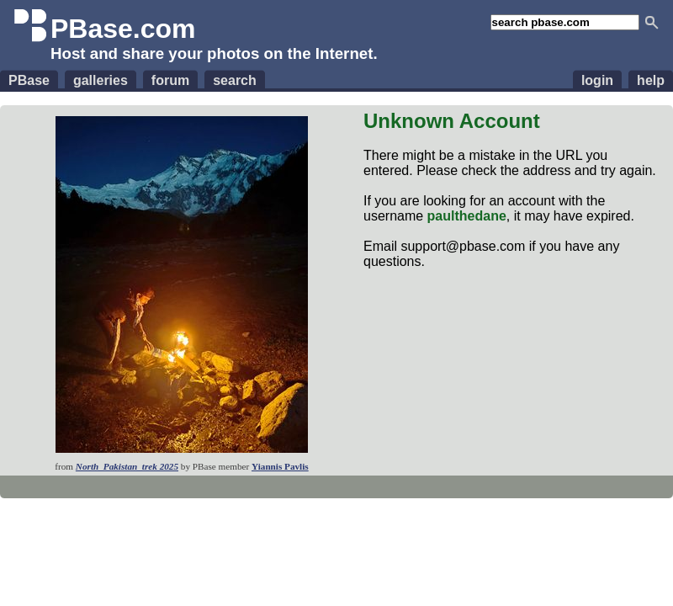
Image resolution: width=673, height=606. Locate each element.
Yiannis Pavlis (280, 466)
